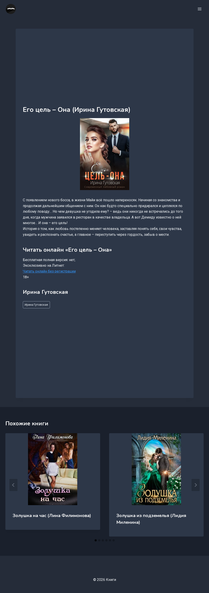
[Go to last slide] (13, 485)
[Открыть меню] (199, 8)
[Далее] (196, 485)
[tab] (96, 540)
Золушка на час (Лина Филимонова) (52, 516)
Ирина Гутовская (36, 304)
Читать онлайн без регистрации (49, 271)
